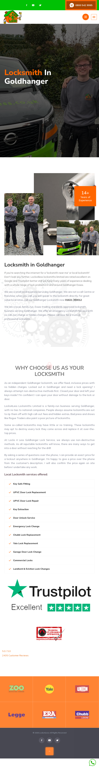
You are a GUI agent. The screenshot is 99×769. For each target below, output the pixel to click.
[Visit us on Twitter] (40, 5)
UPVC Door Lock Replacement (27, 492)
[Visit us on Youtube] (33, 5)
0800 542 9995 (83, 5)
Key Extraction (19, 509)
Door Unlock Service (22, 517)
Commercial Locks (21, 560)
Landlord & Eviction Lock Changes (29, 569)
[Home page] (27, 17)
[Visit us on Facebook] (26, 5)
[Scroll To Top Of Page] (49, 757)
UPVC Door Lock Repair (24, 500)
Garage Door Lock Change (25, 552)
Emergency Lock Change (24, 526)
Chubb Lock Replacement (25, 535)
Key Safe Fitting (19, 483)
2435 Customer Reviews (15, 655)
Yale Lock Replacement (23, 543)
